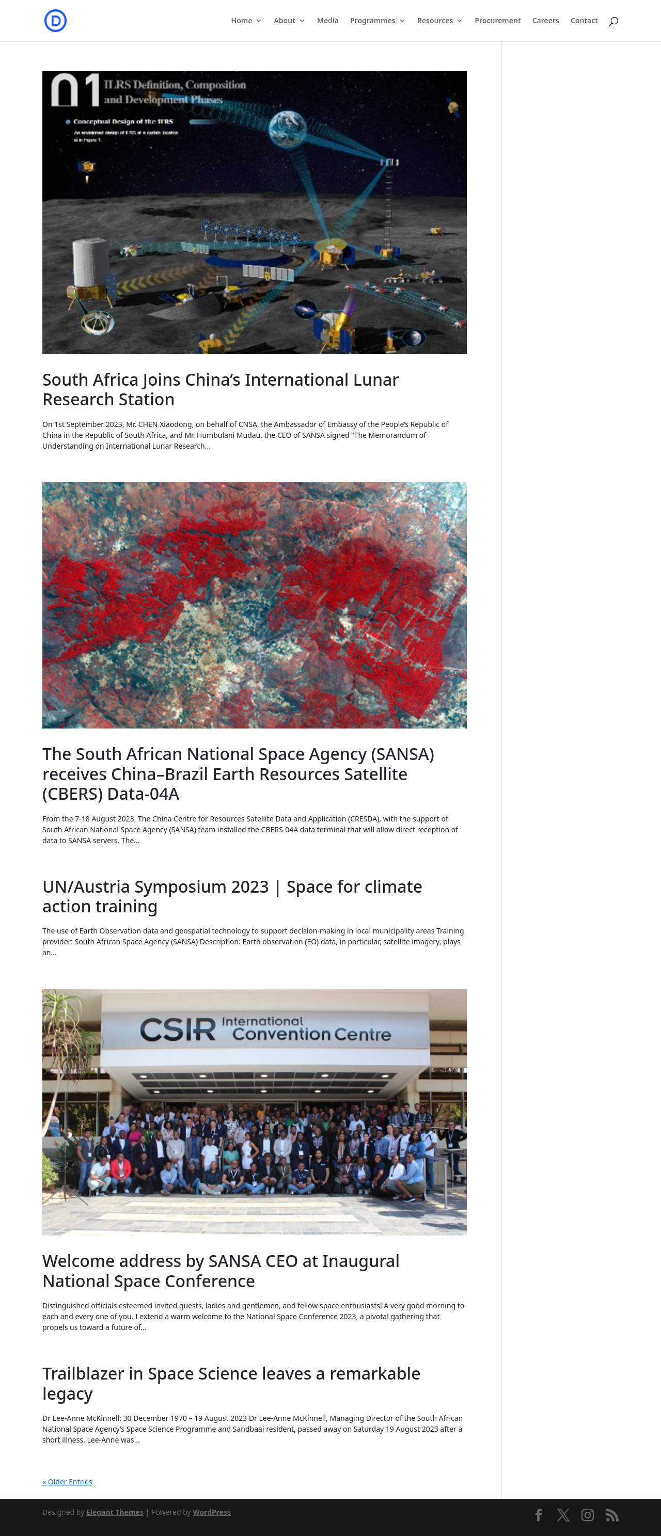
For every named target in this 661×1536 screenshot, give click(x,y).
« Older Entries (67, 1481)
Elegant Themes (115, 1512)
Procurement (498, 21)
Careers (545, 21)
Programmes (373, 21)
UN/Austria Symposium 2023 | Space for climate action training (232, 896)
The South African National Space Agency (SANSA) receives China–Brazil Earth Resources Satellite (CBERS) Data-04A (238, 773)
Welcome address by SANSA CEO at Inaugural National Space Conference (221, 1270)
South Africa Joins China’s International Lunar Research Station (220, 389)
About (284, 21)
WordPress (212, 1512)
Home (242, 21)
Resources (435, 21)
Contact (584, 21)
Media (328, 21)
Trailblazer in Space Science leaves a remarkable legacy (231, 1383)
